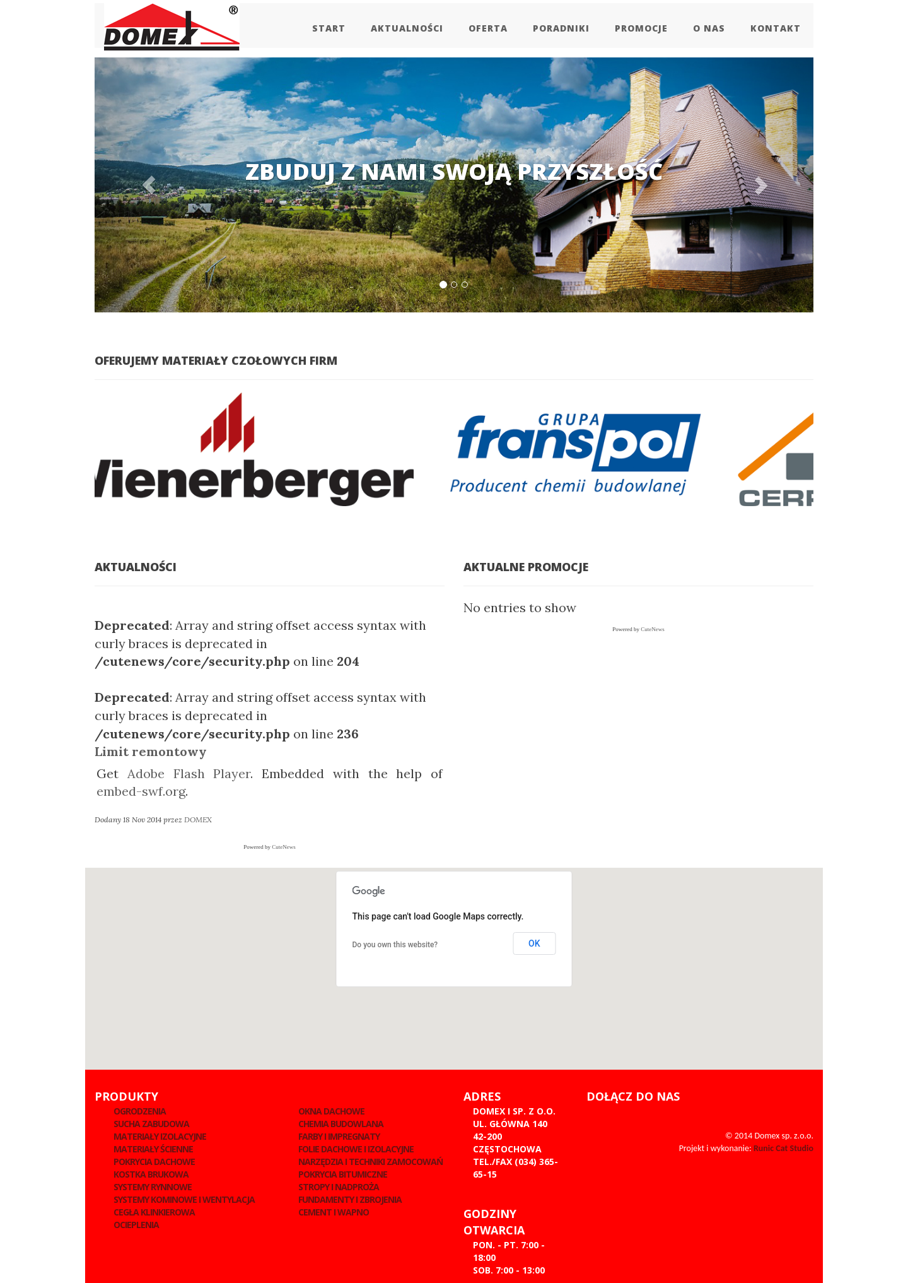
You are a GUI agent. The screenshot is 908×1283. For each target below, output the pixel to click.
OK (534, 943)
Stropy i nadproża (338, 1187)
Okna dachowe (331, 1111)
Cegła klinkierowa (154, 1212)
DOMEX (198, 819)
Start (329, 28)
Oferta (488, 28)
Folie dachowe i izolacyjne (356, 1149)
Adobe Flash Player (189, 773)
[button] (148, 184)
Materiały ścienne (153, 1149)
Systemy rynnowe (153, 1187)
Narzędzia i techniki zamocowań (370, 1162)
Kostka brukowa (151, 1174)
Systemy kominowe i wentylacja (184, 1199)
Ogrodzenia (140, 1111)
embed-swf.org (140, 791)
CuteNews (284, 847)
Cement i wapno (333, 1212)
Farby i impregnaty (339, 1136)
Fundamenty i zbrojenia (350, 1199)
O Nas (709, 28)
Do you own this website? (395, 944)
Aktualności (407, 28)
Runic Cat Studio (783, 1148)
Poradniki (561, 28)
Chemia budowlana (340, 1124)
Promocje (641, 28)
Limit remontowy (151, 751)
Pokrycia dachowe (154, 1162)
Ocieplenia (136, 1225)
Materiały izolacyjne (160, 1136)
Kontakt (775, 28)
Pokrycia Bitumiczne (342, 1174)
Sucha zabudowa (151, 1124)
